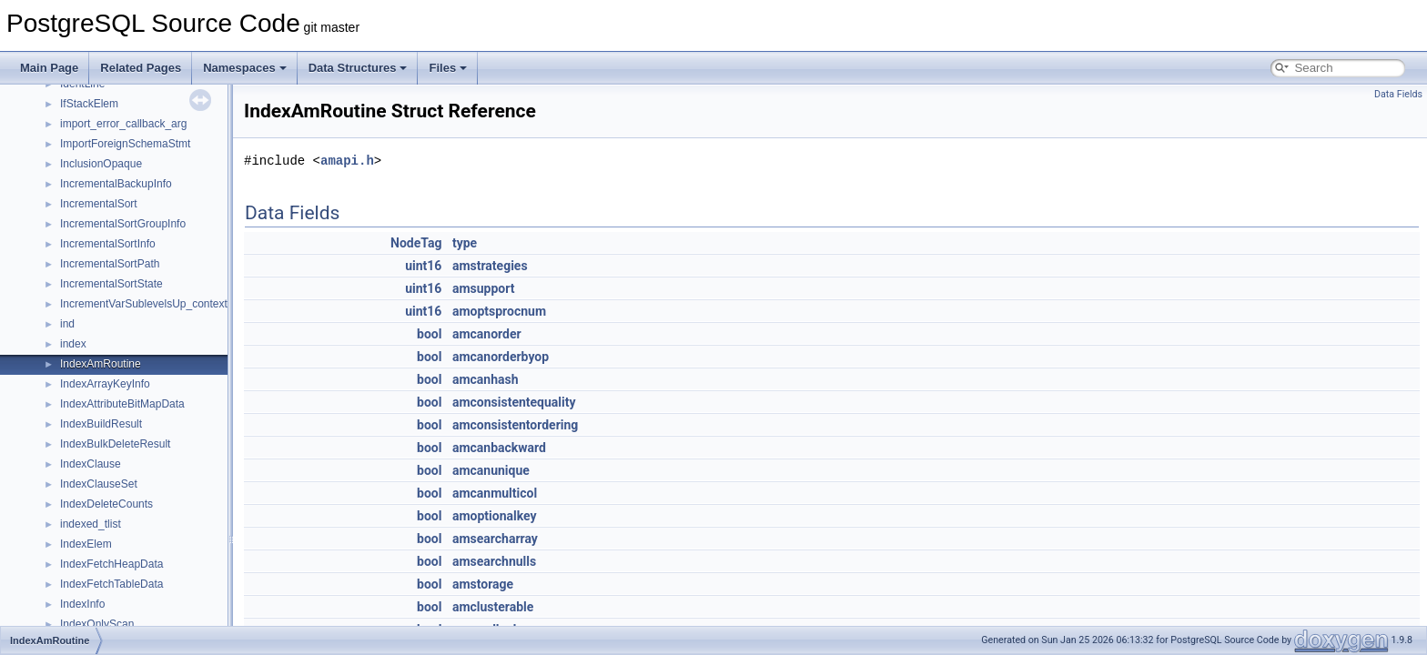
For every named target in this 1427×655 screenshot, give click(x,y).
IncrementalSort (98, 203)
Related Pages (140, 68)
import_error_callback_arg (123, 123)
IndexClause (90, 464)
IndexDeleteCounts (106, 504)
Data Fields (1398, 94)
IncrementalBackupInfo (116, 183)
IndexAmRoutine (100, 364)
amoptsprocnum (499, 311)
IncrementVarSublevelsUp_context (144, 303)
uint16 (423, 265)
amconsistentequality (514, 402)
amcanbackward (499, 447)
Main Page (49, 68)
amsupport (483, 288)
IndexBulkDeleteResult (115, 444)
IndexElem (86, 544)
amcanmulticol (494, 493)
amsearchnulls (494, 561)
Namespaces (245, 68)
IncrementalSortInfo (108, 243)
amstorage (482, 584)
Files (448, 68)
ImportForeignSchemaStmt (125, 143)
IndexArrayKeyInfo (105, 384)
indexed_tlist (90, 524)
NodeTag (415, 243)
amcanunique (491, 470)
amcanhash (485, 379)
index (73, 344)
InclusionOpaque (101, 163)
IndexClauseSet (98, 484)
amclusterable (492, 607)
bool (429, 334)
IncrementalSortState (111, 283)
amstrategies (490, 265)
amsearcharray (495, 538)
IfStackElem (89, 103)
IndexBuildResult (101, 424)
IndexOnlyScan (97, 624)
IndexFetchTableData (111, 584)
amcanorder (486, 334)
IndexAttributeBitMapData (122, 404)
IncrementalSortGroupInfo (123, 223)
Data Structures (358, 68)
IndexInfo (82, 604)
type (464, 243)
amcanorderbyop (500, 356)
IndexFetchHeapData (111, 564)
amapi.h (347, 160)
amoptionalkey (494, 516)
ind (67, 323)
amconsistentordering (515, 425)
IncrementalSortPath (109, 263)
